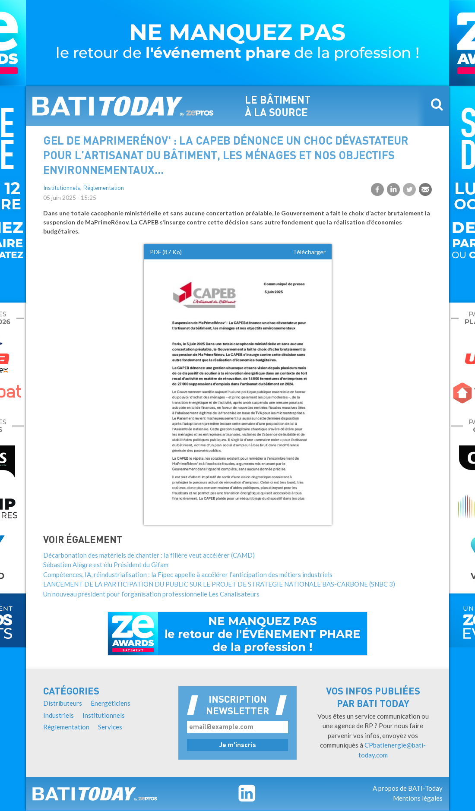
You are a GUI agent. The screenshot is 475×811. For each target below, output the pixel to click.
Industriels (58, 715)
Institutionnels (61, 188)
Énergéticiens (110, 703)
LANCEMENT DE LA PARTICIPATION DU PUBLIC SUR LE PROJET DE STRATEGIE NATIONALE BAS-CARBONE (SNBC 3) (219, 584)
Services (110, 727)
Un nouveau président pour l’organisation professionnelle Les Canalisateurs (151, 594)
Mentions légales (418, 798)
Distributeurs (62, 703)
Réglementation (103, 188)
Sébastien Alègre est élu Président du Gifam (105, 564)
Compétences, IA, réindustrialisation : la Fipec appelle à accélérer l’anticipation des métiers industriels (187, 574)
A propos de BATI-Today (408, 788)
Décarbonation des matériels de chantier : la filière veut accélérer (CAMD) (149, 555)
